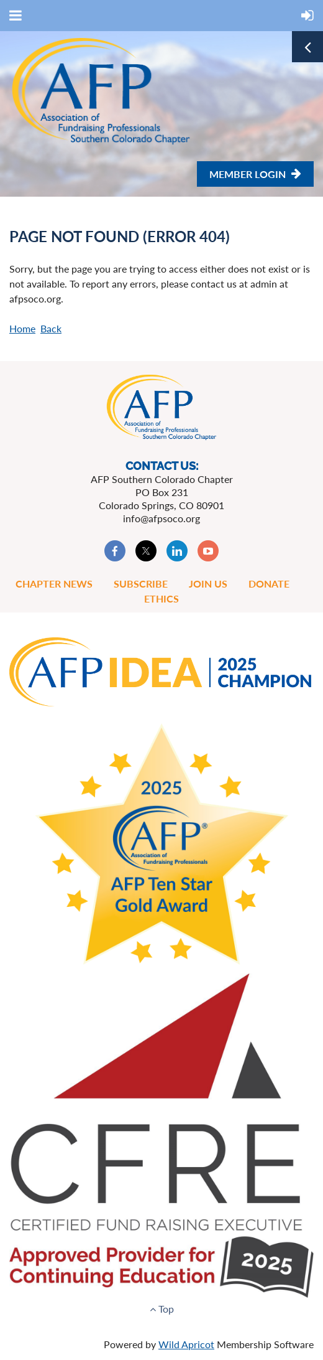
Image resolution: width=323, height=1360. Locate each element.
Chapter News (54, 583)
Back (50, 328)
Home (22, 328)
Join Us (208, 583)
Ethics (161, 598)
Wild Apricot (186, 1344)
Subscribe (141, 583)
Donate (268, 583)
